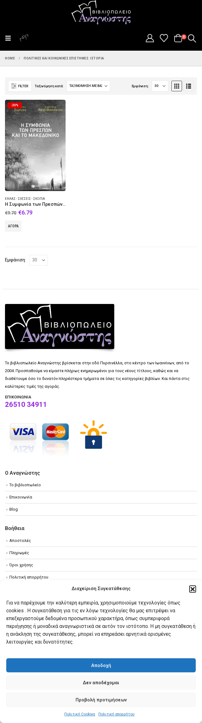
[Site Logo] (101, 13)
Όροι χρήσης (21, 565)
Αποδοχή (101, 665)
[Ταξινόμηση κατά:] (88, 86)
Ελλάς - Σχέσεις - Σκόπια (25, 198)
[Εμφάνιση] (160, 86)
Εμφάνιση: (140, 86)
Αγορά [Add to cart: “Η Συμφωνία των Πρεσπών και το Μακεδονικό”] (13, 226)
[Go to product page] (35, 145)
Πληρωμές (19, 552)
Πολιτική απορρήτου (116, 714)
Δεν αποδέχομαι (101, 682)
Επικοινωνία (20, 497)
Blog (13, 509)
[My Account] (150, 38)
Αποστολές (20, 540)
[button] (193, 589)
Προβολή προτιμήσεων (101, 700)
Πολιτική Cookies (79, 714)
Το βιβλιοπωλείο (25, 485)
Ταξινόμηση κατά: (49, 86)
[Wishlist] (164, 38)
